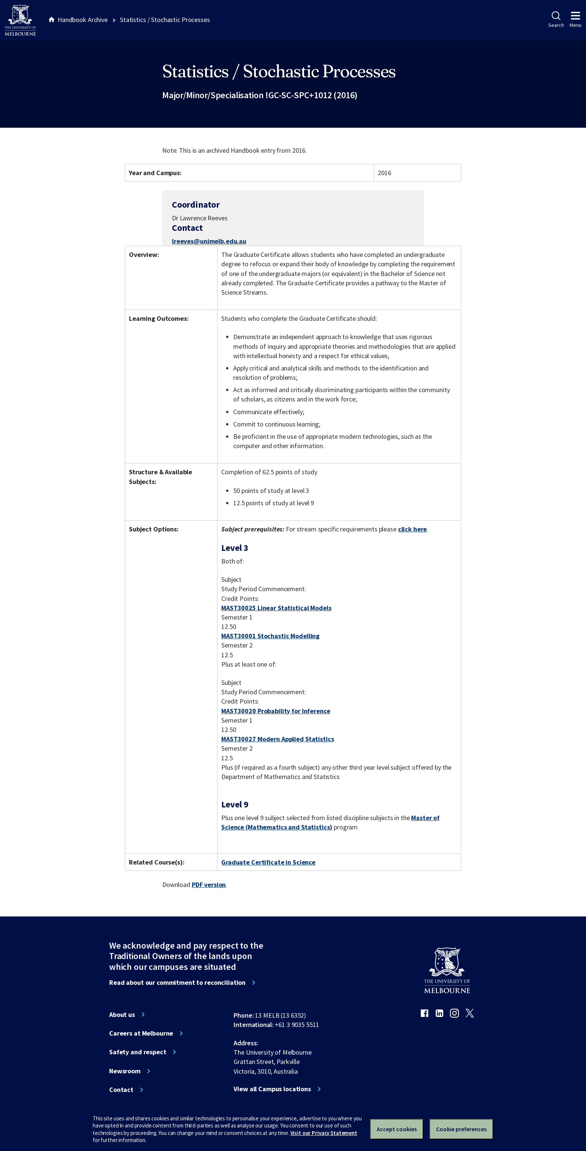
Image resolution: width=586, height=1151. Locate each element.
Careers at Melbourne (141, 1033)
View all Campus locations (272, 1089)
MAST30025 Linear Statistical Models (276, 608)
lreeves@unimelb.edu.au (209, 241)
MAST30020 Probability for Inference (275, 711)
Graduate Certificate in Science (268, 862)
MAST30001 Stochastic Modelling (270, 636)
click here (412, 529)
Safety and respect (137, 1052)
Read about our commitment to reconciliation (177, 982)
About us (122, 1015)
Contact (121, 1090)
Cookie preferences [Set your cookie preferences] (461, 1129)
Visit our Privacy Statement (323, 1132)
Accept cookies (397, 1129)
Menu (576, 19)
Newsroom (125, 1071)
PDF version (209, 884)
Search (556, 19)
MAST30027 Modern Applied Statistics (277, 739)
